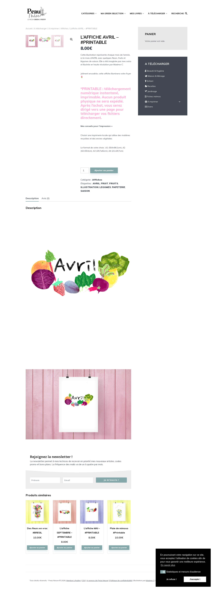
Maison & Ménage (155, 76)
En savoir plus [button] (168, 565)
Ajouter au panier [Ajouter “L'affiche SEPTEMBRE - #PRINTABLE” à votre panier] (64, 548)
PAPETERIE (118, 187)
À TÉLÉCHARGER (156, 13)
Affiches (64, 28)
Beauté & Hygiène (154, 71)
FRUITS (113, 183)
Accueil (29, 28)
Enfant (149, 81)
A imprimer (53, 28)
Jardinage (151, 91)
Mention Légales (74, 580)
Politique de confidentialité (120, 580)
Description (32, 198)
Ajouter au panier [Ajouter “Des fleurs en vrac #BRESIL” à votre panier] (37, 548)
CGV (84, 580)
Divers (149, 106)
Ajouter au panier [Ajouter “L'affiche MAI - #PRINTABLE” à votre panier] (92, 548)
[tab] (32, 198)
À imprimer (151, 101)
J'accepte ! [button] (195, 579)
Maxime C (150, 580)
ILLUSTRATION (89, 187)
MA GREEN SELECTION (112, 13)
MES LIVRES (136, 13)
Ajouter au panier (104, 170)
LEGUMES (105, 187)
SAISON (85, 190)
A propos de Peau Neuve (97, 580)
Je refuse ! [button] (171, 579)
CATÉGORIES (87, 13)
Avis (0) (46, 198)
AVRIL (96, 183)
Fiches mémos (153, 96)
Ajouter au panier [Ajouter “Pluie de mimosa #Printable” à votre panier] (119, 548)
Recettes (150, 86)
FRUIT (104, 183)
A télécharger (40, 28)
